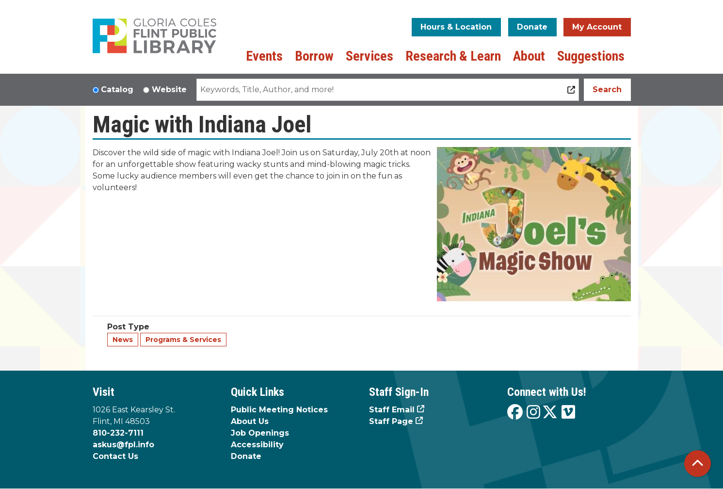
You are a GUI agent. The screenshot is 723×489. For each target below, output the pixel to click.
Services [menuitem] (369, 56)
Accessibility (257, 444)
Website (169, 89)
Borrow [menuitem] (314, 56)
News (122, 339)
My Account (597, 27)
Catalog (117, 89)
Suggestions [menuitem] (591, 56)
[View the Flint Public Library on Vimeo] (568, 412)
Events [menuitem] (264, 56)
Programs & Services (183, 339)
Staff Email (392, 409)
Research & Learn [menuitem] (453, 56)
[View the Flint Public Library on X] (550, 412)
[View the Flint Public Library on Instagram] (533, 412)
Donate (532, 27)
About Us (250, 421)
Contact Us (115, 456)
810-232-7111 (118, 433)
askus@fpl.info (123, 444)
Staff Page (391, 421)
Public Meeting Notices (279, 409)
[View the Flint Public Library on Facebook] (515, 412)
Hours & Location (456, 27)
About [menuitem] (529, 56)
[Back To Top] (697, 463)
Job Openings (260, 433)
